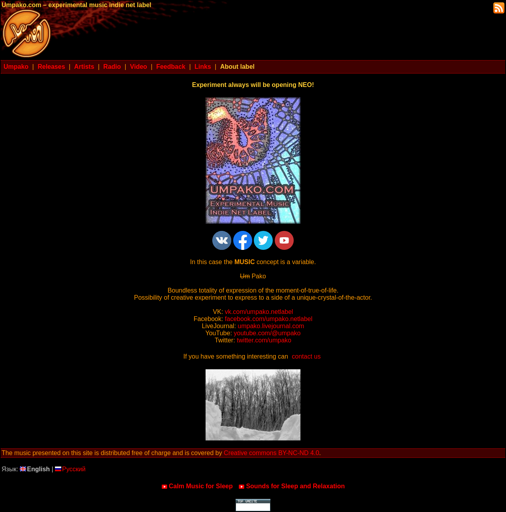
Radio (112, 66)
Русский (70, 469)
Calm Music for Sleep (197, 486)
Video (138, 66)
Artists (84, 66)
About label (237, 66)
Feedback (170, 66)
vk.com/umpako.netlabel (259, 311)
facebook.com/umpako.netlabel (268, 319)
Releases (51, 66)
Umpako (16, 66)
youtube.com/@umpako (267, 333)
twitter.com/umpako (264, 340)
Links (202, 66)
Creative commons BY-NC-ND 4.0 (271, 453)
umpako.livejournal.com (271, 326)
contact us (306, 356)
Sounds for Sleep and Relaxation (291, 486)
